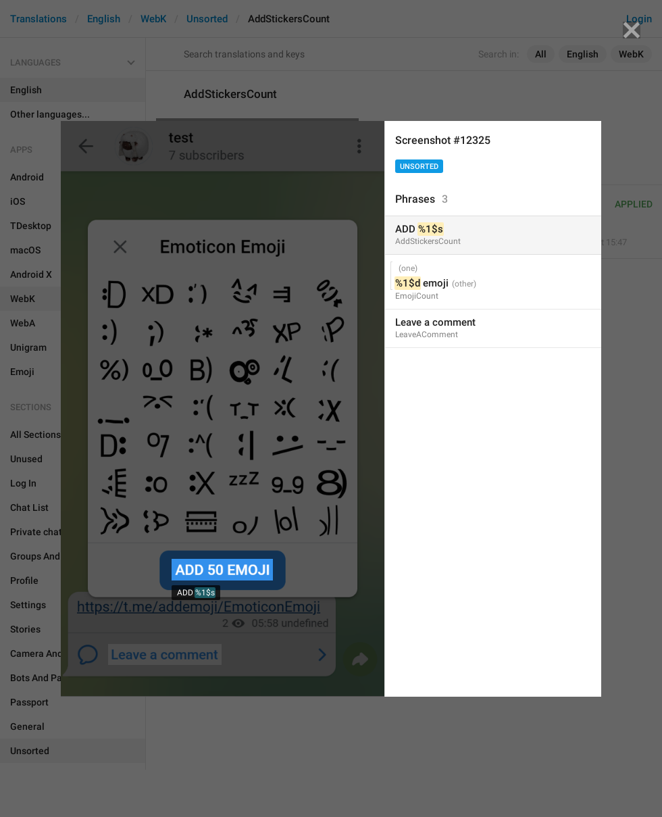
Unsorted (419, 166)
